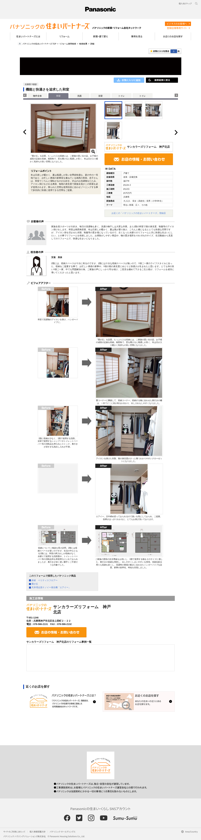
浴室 (100, 96)
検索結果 (83, 43)
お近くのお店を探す (173, 36)
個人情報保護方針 (38, 831)
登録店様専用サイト (177, 28)
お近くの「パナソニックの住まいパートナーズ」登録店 (139, 213)
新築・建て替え (100, 36)
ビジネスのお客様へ (177, 23)
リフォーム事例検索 (67, 43)
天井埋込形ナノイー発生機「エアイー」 (51, 587)
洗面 (79, 96)
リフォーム (64, 36)
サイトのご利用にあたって (14, 831)
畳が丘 (35, 584)
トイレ (121, 96)
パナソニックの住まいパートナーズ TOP (39, 43)
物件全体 (37, 96)
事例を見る (136, 36)
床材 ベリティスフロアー (45, 580)
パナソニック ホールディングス (62, 831)
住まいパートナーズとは (28, 36)
